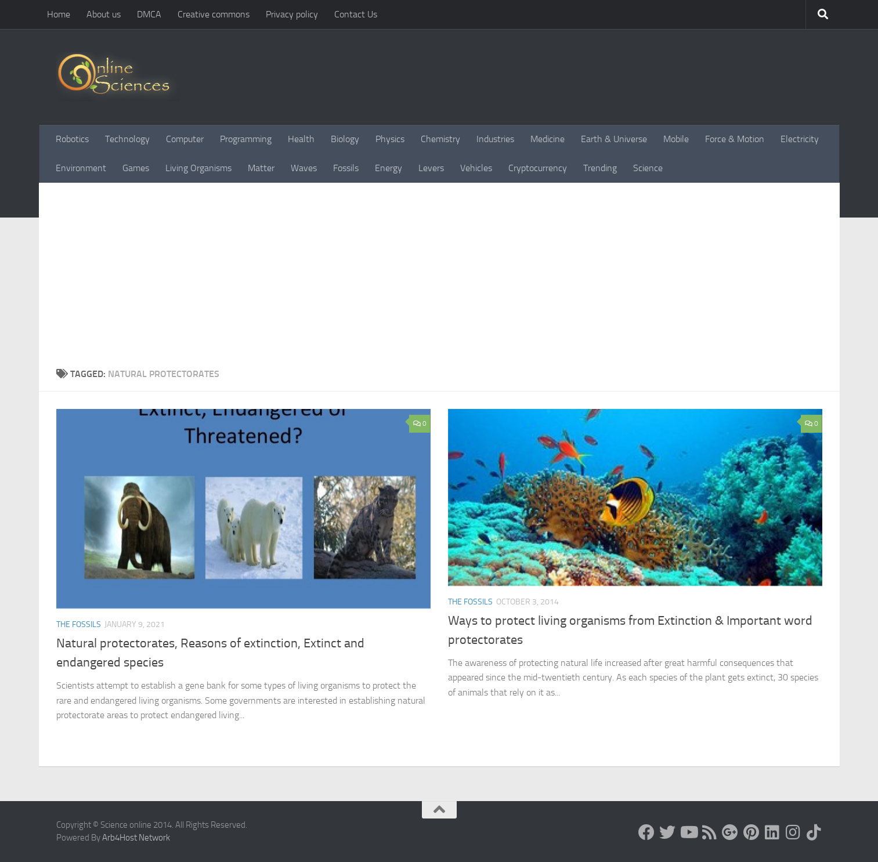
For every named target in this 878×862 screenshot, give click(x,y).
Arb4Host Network (136, 837)
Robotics (72, 138)
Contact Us (355, 14)
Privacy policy (292, 14)
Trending (600, 167)
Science (648, 167)
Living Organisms (198, 167)
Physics (389, 138)
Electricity (800, 138)
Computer (185, 138)
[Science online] (646, 832)
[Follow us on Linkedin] (772, 832)
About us (103, 14)
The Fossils (78, 624)
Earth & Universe (614, 138)
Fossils (346, 167)
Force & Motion (734, 138)
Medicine (547, 138)
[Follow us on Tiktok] (813, 832)
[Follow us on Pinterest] (751, 832)
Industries (495, 138)
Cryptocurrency (537, 167)
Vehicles (476, 167)
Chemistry (440, 138)
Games (135, 167)
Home (58, 14)
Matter (261, 167)
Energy (388, 167)
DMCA (149, 14)
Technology (127, 138)
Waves (304, 167)
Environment (81, 167)
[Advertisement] (439, 280)
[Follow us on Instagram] (793, 832)
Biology (345, 138)
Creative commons (214, 14)
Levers (431, 167)
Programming (246, 138)
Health (301, 138)
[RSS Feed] (709, 832)
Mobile (676, 138)
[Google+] (730, 832)
